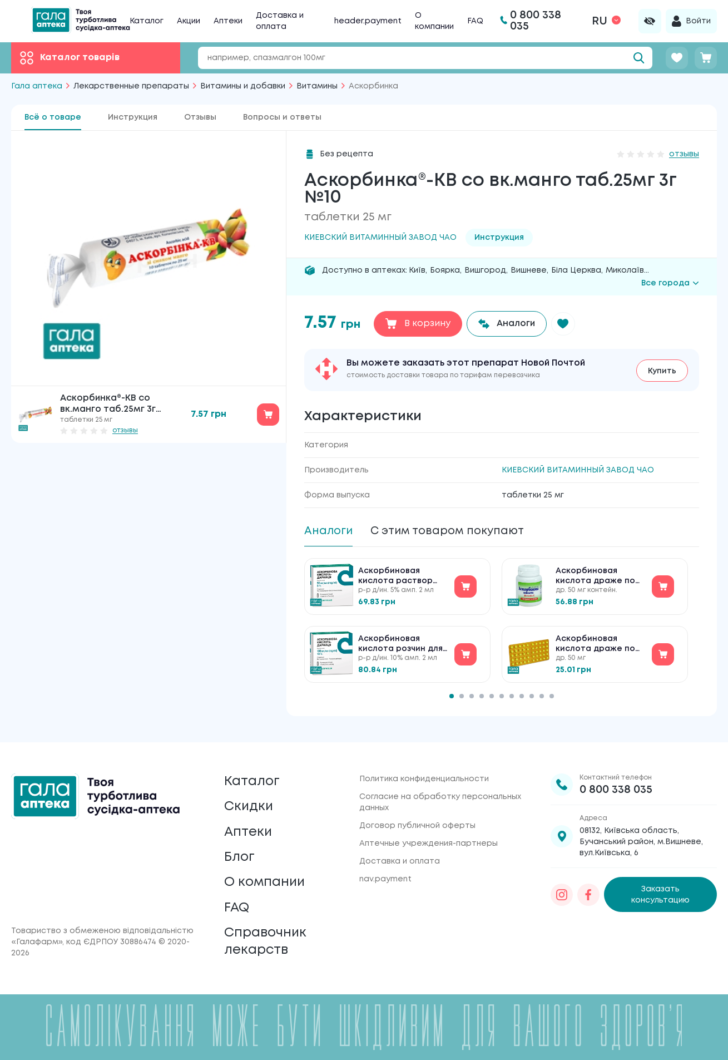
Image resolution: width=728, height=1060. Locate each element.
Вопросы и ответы (282, 117)
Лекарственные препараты (131, 86)
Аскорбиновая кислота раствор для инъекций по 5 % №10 (401, 578)
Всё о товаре (52, 117)
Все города (670, 283)
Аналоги (329, 531)
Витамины (317, 86)
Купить (662, 370)
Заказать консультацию (660, 887)
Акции (188, 21)
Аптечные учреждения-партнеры (428, 836)
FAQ (475, 21)
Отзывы (200, 117)
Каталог (147, 21)
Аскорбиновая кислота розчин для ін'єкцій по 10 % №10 (400, 646)
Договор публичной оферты (417, 818)
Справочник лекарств (266, 940)
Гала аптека (36, 86)
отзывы (125, 430)
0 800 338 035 (616, 782)
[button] (564, 324)
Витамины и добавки (242, 86)
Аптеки (228, 21)
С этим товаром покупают (451, 531)
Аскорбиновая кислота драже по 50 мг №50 (595, 646)
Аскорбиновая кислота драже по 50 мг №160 (595, 578)
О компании (266, 879)
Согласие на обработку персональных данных (440, 795)
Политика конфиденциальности (424, 771)
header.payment (368, 21)
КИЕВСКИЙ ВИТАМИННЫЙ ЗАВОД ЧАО (578, 470)
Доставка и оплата (399, 854)
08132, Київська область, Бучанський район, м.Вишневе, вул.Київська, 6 (641, 834)
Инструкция (132, 117)
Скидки (249, 801)
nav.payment (385, 872)
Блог (239, 853)
